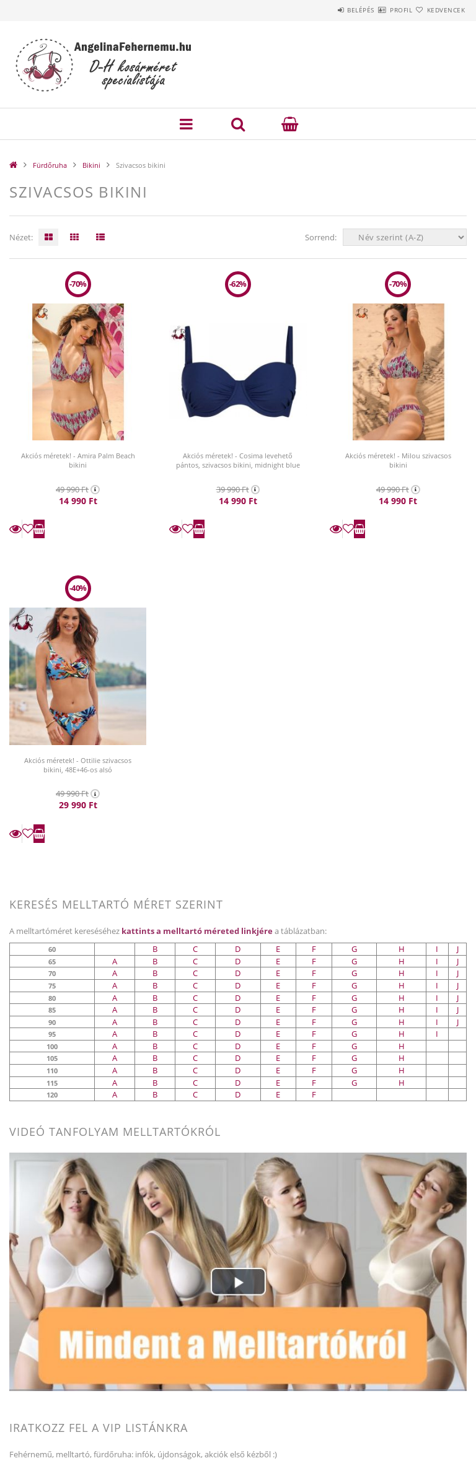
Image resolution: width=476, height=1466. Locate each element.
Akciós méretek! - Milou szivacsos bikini (398, 460)
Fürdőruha (50, 165)
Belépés (323, 10)
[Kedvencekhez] (27, 529)
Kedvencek (439, 10)
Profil (379, 10)
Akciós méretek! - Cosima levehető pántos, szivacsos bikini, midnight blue (238, 460)
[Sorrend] (405, 237)
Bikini (91, 165)
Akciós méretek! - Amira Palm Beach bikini (78, 460)
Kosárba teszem (39, 529)
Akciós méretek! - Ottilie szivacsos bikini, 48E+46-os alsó (77, 765)
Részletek (15, 529)
